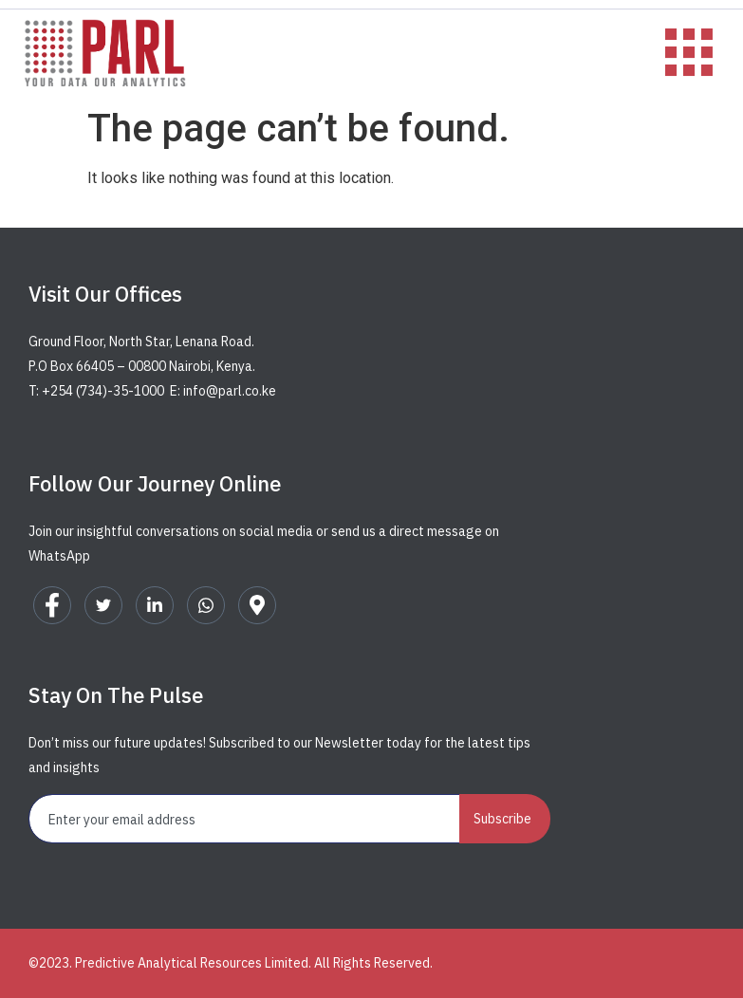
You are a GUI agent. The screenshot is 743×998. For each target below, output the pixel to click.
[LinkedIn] (155, 605)
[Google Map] (257, 605)
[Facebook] (52, 605)
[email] (244, 818)
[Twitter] (103, 605)
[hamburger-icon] (679, 54)
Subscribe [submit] (502, 818)
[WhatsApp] (206, 605)
